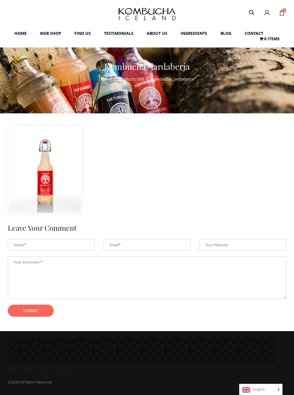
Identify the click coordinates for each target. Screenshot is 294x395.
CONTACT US (73, 368)
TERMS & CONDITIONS (42, 368)
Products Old (131, 79)
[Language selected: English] (261, 389)
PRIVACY (15, 368)
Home (106, 79)
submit (30, 310)
